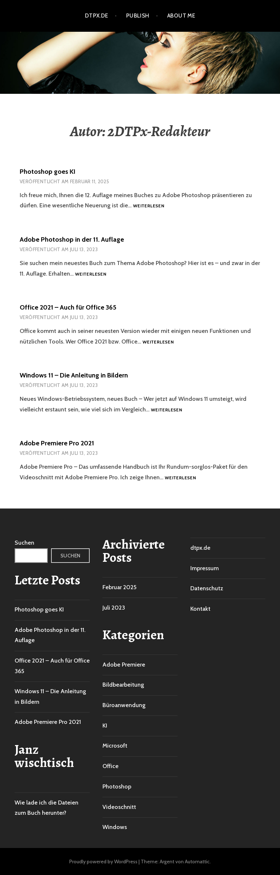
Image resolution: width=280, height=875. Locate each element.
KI (104, 725)
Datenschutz (206, 588)
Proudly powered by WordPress (103, 861)
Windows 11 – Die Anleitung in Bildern (74, 375)
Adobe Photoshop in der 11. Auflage (72, 239)
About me (181, 15)
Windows (114, 827)
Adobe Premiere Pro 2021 (57, 443)
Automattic (197, 861)
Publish (137, 15)
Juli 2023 (113, 607)
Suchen (24, 542)
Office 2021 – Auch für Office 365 (68, 307)
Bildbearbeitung (123, 684)
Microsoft (114, 745)
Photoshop (116, 786)
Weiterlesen (148, 206)
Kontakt (200, 608)
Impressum (204, 568)
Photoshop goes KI (47, 172)
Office (110, 766)
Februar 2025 (119, 587)
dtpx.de (96, 15)
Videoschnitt (119, 806)
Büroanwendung (123, 705)
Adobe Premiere (123, 664)
